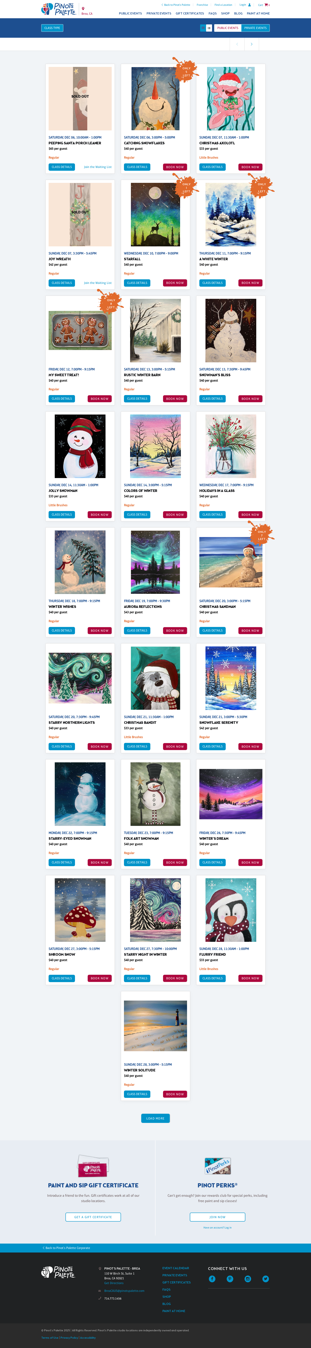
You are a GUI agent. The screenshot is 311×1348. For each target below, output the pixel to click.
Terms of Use (49, 1338)
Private (255, 28)
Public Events (130, 14)
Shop (225, 14)
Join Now (218, 1217)
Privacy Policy (69, 1338)
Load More (155, 1118)
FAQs (213, 14)
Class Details (62, 167)
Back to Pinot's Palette (177, 4)
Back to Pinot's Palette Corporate (68, 1248)
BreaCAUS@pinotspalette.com (124, 1291)
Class (52, 28)
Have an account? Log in (217, 1227)
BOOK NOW (175, 167)
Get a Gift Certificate (93, 1217)
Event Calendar (175, 1268)
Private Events (159, 14)
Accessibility (88, 1338)
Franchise (202, 4)
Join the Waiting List (98, 167)
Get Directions (114, 1283)
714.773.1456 (112, 1298)
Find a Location (223, 4)
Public (227, 28)
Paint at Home (258, 14)
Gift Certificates (190, 14)
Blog (238, 14)
